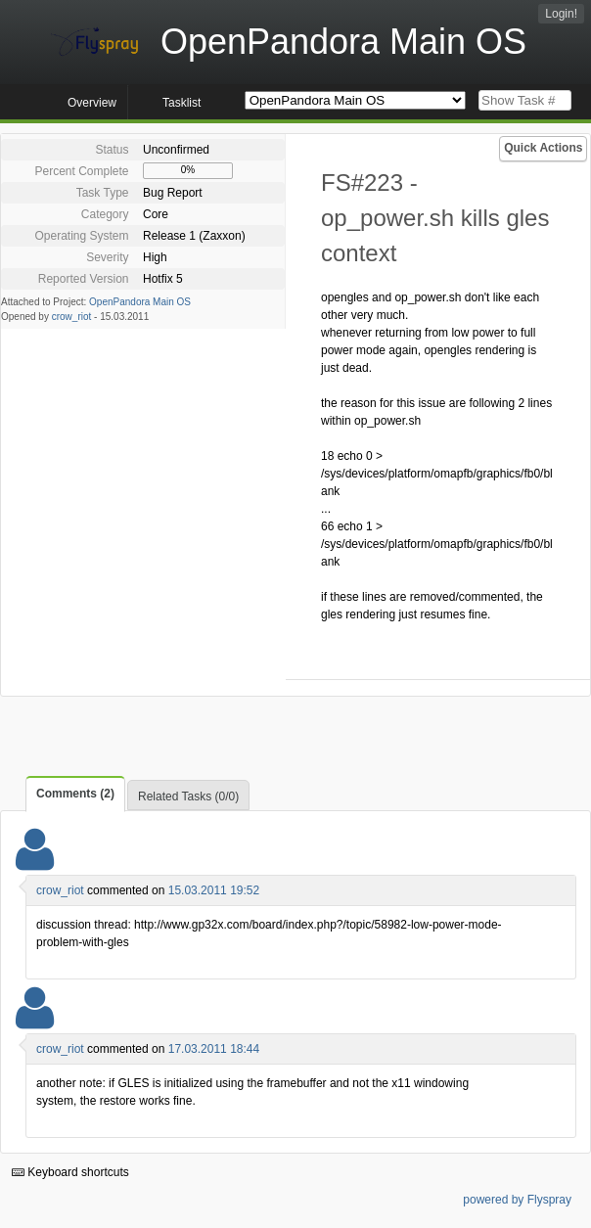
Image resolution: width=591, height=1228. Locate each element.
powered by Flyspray (517, 1199)
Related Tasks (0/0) (188, 796)
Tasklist (181, 103)
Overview (92, 103)
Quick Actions (543, 148)
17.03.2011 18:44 (213, 1049)
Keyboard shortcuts (70, 1172)
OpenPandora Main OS (140, 301)
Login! (561, 14)
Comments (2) (75, 793)
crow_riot (72, 316)
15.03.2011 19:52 (213, 890)
